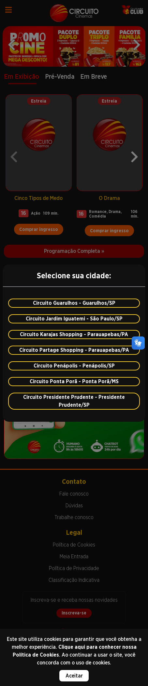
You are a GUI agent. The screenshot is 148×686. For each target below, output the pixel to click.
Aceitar (74, 676)
